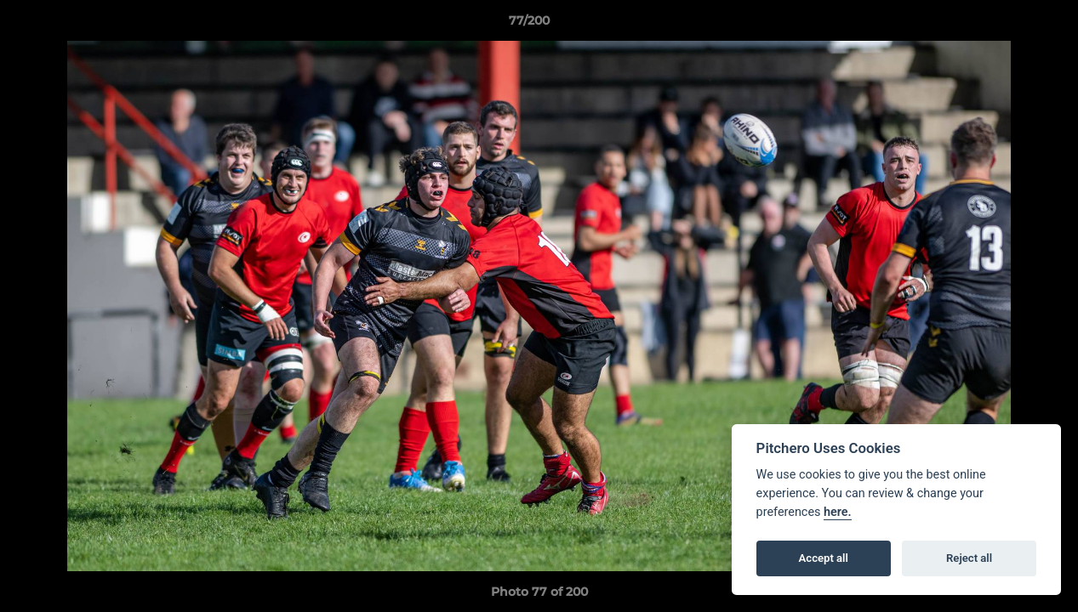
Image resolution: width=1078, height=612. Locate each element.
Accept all (823, 558)
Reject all (969, 558)
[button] (1006, 24)
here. (838, 512)
